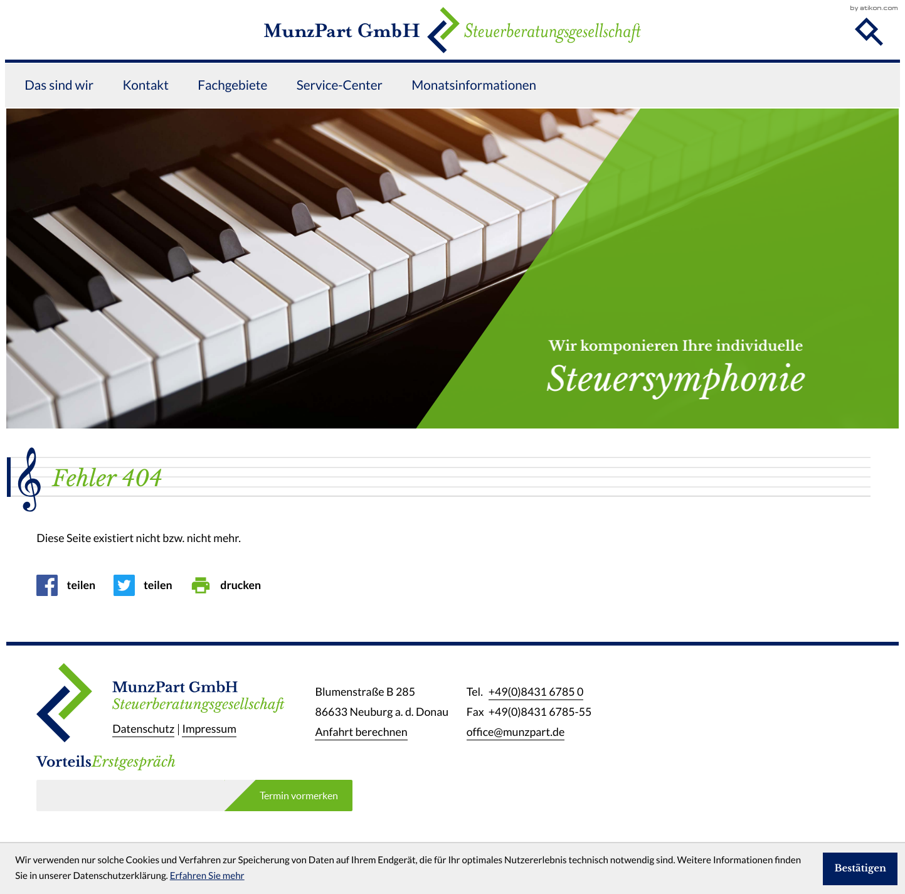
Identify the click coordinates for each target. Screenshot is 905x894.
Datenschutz (143, 729)
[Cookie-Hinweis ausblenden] (860, 869)
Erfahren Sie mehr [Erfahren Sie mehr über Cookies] (207, 876)
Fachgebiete (232, 129)
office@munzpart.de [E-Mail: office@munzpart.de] (516, 732)
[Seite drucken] (230, 585)
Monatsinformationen (473, 129)
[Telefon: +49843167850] (536, 692)
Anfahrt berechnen (361, 732)
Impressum (209, 729)
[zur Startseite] (452, 51)
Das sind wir (58, 129)
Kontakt (145, 129)
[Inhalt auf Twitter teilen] (147, 585)
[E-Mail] (130, 795)
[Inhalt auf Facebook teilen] (70, 585)
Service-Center (340, 129)
